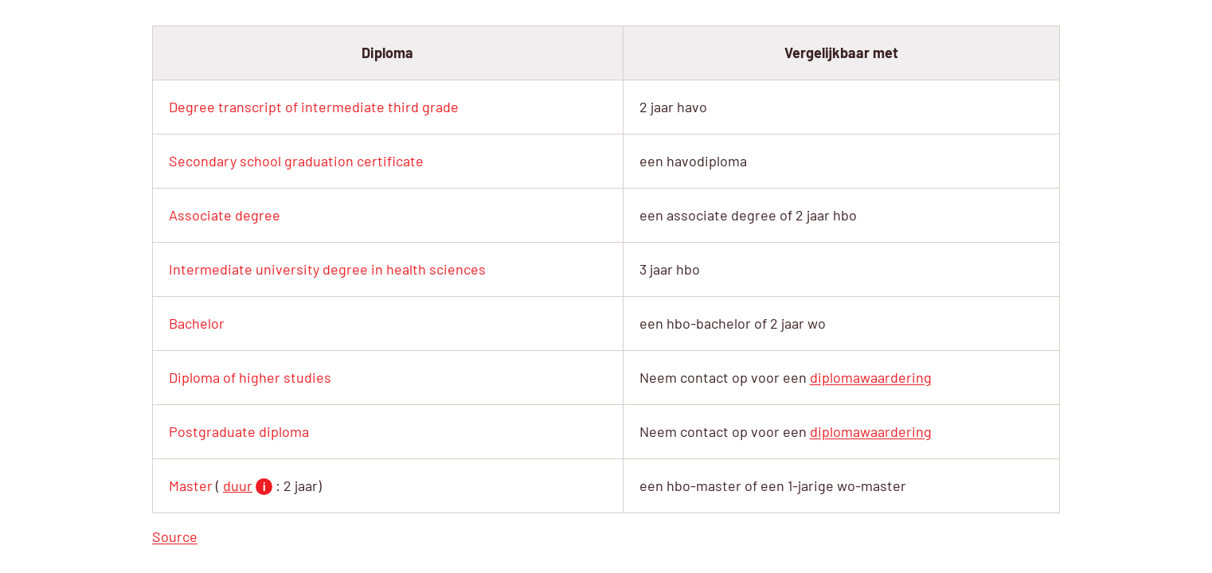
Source (174, 536)
